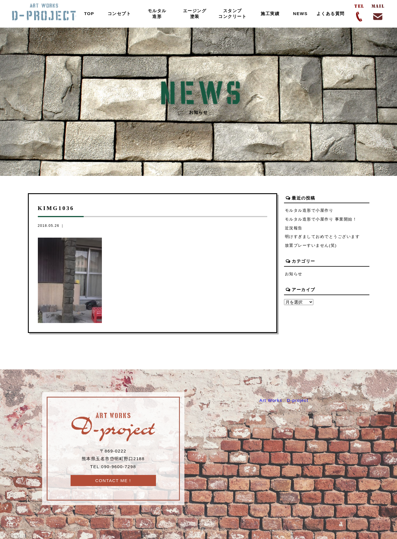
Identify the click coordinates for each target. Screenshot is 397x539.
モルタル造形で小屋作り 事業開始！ (321, 219)
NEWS (300, 13)
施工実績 (270, 13)
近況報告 (294, 228)
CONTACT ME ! (113, 480)
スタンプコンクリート (232, 13)
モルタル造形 (157, 13)
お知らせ (294, 274)
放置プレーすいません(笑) (311, 245)
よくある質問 (330, 13)
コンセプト (119, 13)
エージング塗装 (195, 13)
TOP (89, 13)
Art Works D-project (284, 400)
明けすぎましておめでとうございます (322, 236)
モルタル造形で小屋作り (309, 210)
